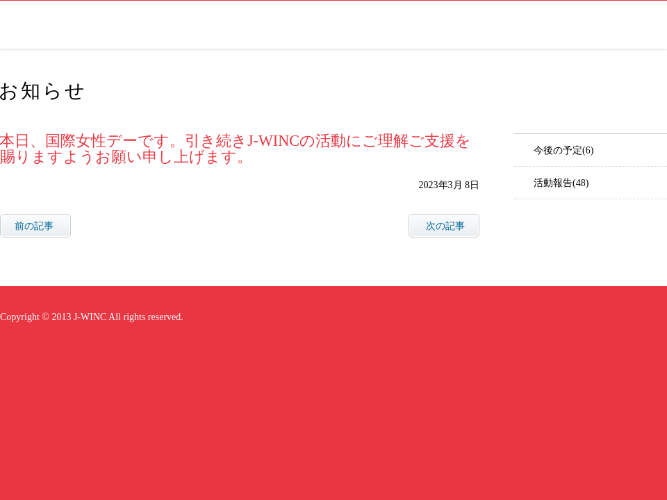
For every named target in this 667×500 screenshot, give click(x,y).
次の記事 (445, 226)
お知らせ (531, 25)
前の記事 (34, 226)
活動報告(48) (561, 183)
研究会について (458, 25)
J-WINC (35, 25)
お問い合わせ (600, 25)
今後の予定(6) (563, 150)
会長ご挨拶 (378, 25)
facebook (653, 25)
